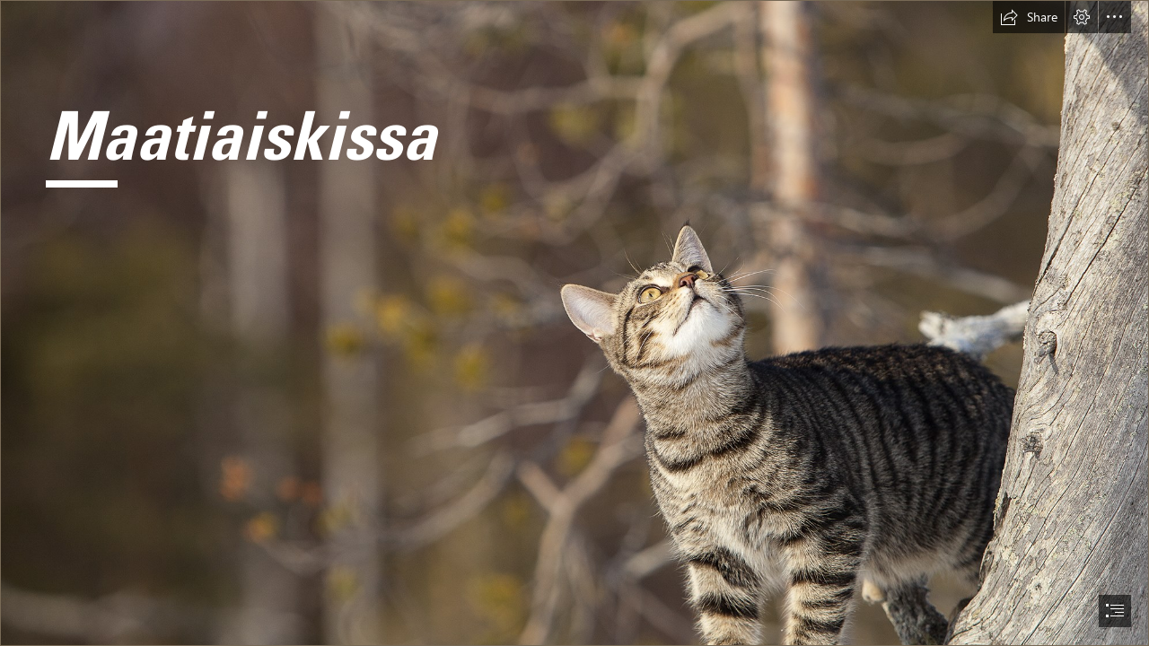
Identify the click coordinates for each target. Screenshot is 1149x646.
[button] (1029, 17)
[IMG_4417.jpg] (574, 323)
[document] (574, 323)
